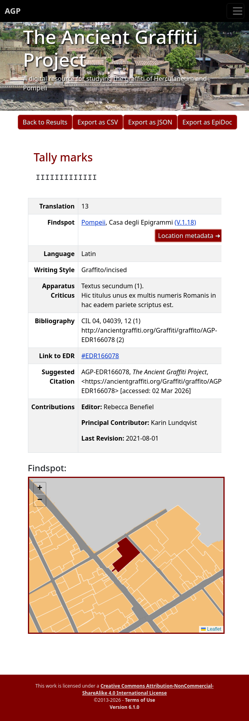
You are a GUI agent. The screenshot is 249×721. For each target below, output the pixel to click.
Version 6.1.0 (124, 707)
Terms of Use (140, 700)
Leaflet (211, 629)
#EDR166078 (100, 355)
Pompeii (93, 222)
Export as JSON (150, 122)
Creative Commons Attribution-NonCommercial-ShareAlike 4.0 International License (148, 689)
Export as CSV (97, 122)
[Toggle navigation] (235, 11)
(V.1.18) (185, 222)
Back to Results (45, 122)
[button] (40, 488)
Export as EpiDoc (207, 122)
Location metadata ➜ (189, 235)
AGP (12, 10)
